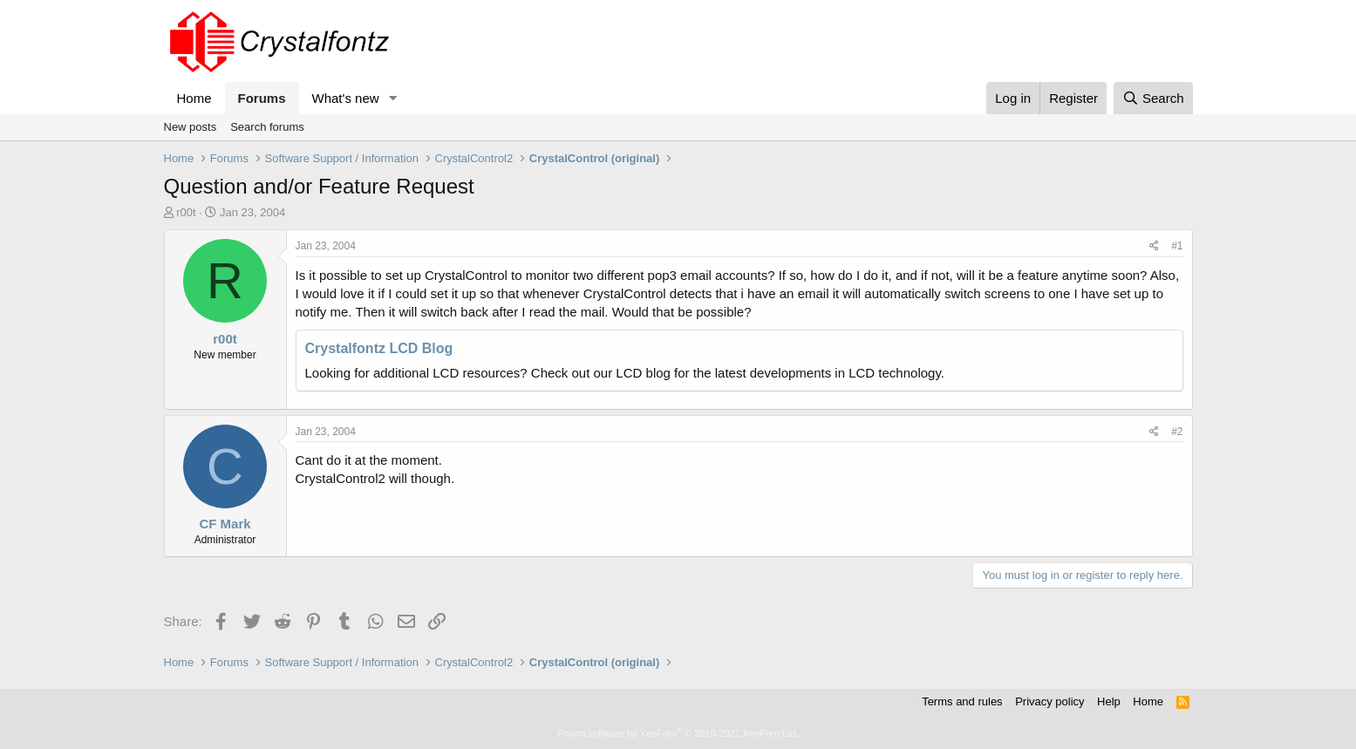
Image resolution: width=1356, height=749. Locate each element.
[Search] (1153, 98)
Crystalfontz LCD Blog (379, 348)
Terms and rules (962, 701)
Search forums (267, 126)
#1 (1176, 246)
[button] (392, 98)
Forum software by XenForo (678, 733)
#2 (1176, 432)
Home (194, 98)
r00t (185, 212)
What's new (345, 98)
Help (1109, 701)
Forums (262, 98)
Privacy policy (1049, 701)
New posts (190, 126)
